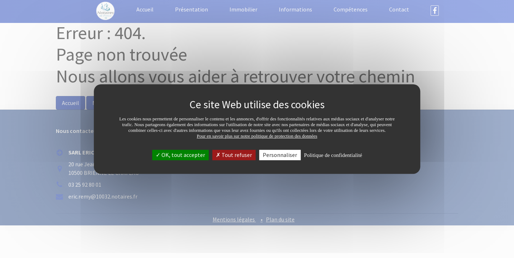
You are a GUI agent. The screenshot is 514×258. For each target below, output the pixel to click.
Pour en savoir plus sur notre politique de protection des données (257, 136)
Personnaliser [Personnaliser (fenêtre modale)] (280, 154)
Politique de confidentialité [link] (333, 155)
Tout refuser (234, 154)
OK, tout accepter (180, 154)
